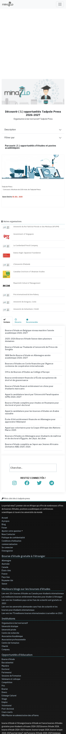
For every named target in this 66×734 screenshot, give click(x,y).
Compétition (7, 655)
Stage (4, 672)
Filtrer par (9, 137)
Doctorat (6, 642)
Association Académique (12, 610)
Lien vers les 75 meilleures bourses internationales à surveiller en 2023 (32, 587)
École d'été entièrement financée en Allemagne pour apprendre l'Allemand (29, 401)
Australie (6, 538)
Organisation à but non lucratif (15, 596)
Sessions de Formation (11, 649)
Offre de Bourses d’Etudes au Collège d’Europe (23, 361)
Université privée (9, 603)
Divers (4, 665)
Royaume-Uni (7, 555)
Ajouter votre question (11, 506)
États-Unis (6, 545)
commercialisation (9, 519)
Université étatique (10, 600)
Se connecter (7, 522)
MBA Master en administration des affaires (20, 688)
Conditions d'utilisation (11, 515)
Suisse (4, 558)
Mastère (5, 639)
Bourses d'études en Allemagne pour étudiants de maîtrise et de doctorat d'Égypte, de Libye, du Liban (30, 414)
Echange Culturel (9, 669)
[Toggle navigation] (60, 4)
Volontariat (7, 678)
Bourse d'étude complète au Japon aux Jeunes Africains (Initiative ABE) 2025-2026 (31, 421)
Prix (3, 659)
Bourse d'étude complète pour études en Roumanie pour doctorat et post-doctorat (32, 388)
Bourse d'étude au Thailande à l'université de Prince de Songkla (29, 343)
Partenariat (7, 645)
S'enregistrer (7, 525)
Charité (5, 620)
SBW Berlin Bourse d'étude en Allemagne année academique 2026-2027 (33, 348)
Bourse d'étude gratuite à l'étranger (20, 531)
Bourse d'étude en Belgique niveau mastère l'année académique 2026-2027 (32, 331)
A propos (5, 496)
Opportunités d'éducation (14, 628)
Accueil (5, 492)
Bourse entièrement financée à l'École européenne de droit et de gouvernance (30, 368)
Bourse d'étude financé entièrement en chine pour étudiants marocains (33, 374)
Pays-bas (6, 551)
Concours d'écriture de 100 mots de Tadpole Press (22, 189)
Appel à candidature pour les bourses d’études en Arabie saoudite (30, 394)
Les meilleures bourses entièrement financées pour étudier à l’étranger (32, 571)
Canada (5, 541)
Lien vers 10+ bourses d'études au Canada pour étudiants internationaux (33, 567)
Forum (4, 502)
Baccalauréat (7, 635)
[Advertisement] (33, 42)
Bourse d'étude (8, 632)
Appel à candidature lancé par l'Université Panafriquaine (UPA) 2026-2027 (31, 380)
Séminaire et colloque (11, 652)
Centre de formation (10, 616)
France (4, 548)
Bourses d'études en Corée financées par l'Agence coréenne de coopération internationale (29, 355)
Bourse (5, 662)
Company (6, 623)
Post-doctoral (8, 682)
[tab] (6, 321)
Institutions (7, 592)
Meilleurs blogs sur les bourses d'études (22, 563)
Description (10, 129)
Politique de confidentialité (13, 512)
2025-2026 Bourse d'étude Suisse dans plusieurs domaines (28, 338)
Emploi (4, 675)
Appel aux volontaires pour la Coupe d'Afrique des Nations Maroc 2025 (32, 407)
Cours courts (7, 685)
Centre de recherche (10, 606)
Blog (4, 499)
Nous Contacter (8, 509)
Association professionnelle (14, 613)
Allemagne (6, 535)
